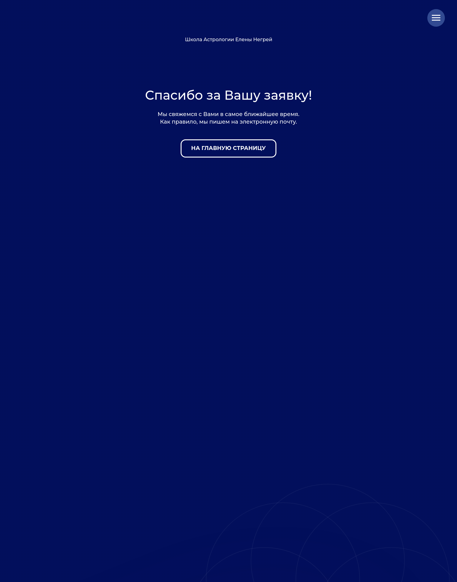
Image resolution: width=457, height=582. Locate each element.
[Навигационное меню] (436, 18)
